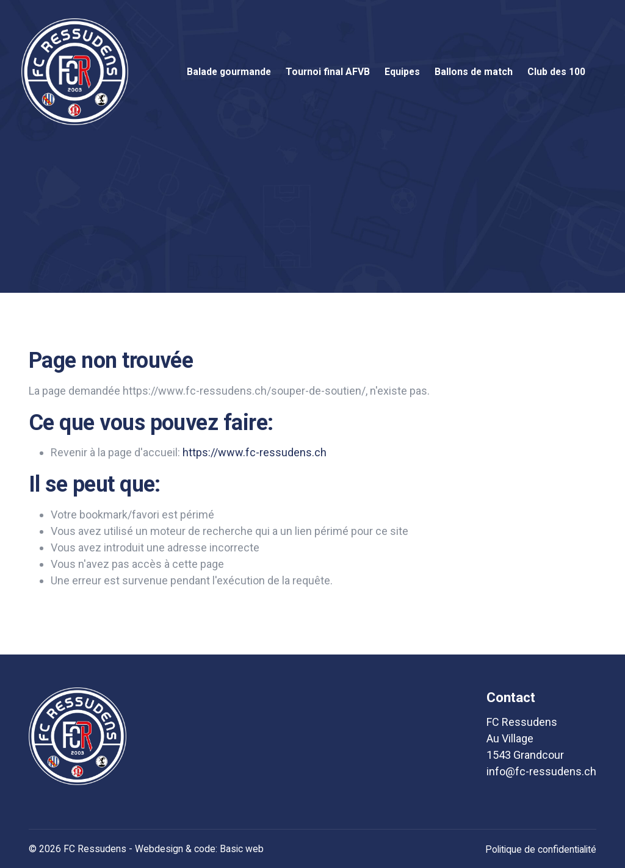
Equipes (402, 71)
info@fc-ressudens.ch (541, 771)
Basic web (242, 849)
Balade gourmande (229, 71)
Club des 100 (556, 71)
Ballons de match (474, 71)
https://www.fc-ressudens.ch (254, 452)
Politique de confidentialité (540, 849)
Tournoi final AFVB (328, 71)
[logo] (77, 736)
